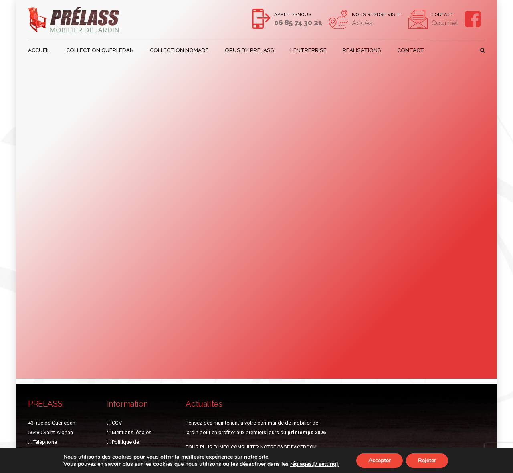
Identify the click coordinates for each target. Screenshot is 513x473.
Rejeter (427, 460)
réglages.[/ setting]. (314, 464)
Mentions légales (131, 432)
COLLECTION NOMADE (178, 50)
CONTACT (405, 50)
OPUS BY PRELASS (247, 50)
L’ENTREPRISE (304, 50)
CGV (117, 423)
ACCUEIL (39, 50)
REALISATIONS (357, 50)
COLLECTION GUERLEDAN (99, 50)
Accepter (379, 460)
